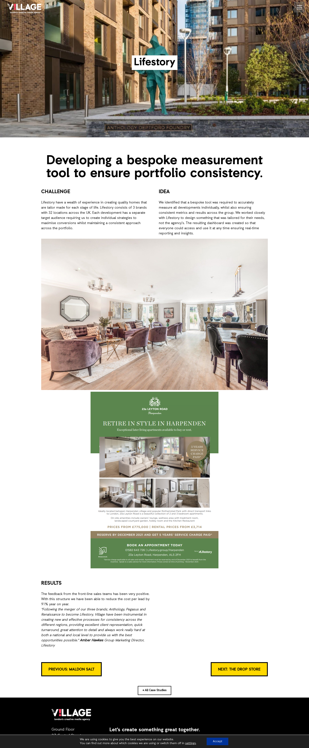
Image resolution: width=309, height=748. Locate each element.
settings (190, 743)
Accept (217, 741)
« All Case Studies (154, 690)
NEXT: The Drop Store (239, 669)
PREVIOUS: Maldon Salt (71, 669)
